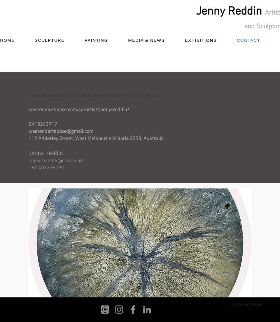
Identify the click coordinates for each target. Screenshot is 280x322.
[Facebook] (133, 309)
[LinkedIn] (147, 309)
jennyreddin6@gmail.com (56, 161)
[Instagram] (119, 309)
